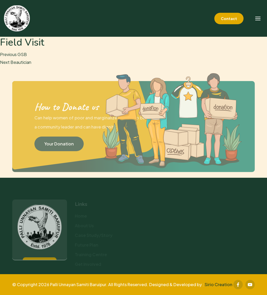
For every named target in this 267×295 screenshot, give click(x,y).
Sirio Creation (218, 284)
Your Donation (59, 145)
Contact (229, 18)
